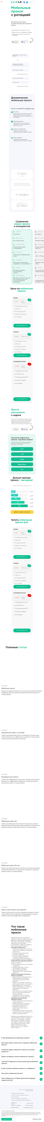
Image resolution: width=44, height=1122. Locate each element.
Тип (22, 469)
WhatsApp (25, 429)
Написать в (16, 41)
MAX (24, 42)
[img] (24, 2)
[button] (22, 325)
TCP (22, 454)
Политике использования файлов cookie (13, 1115)
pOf (22, 449)
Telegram (16, 42)
